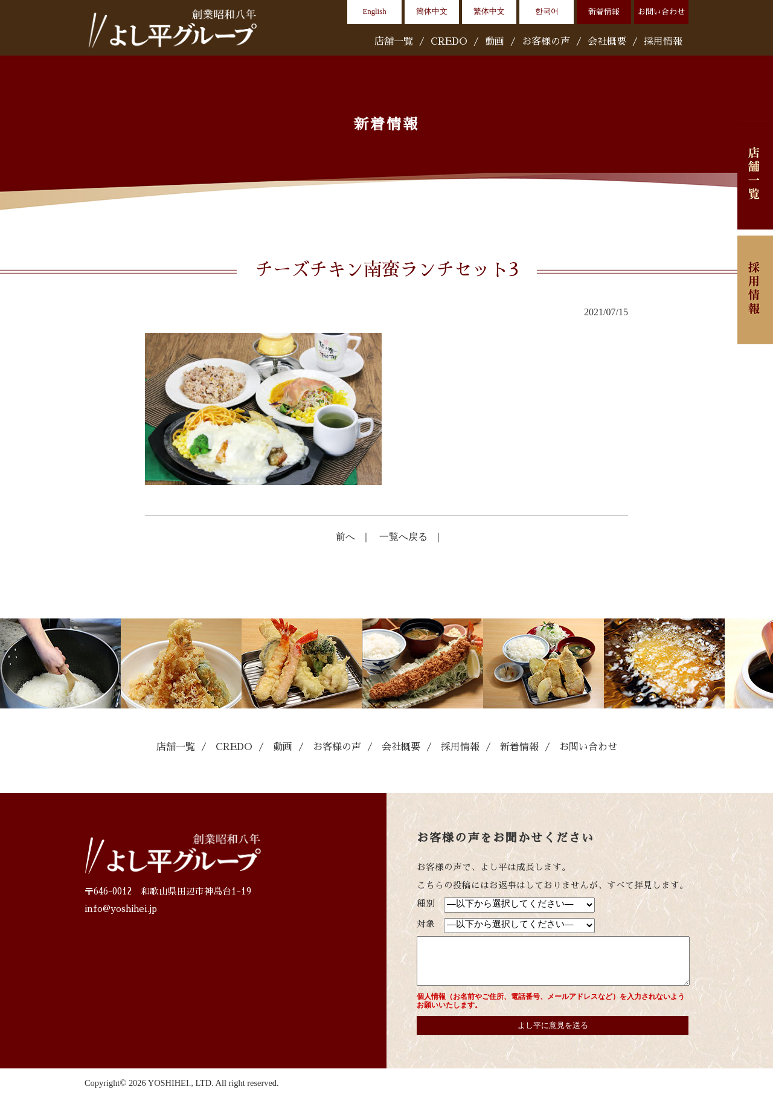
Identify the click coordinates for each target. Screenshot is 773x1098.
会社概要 (607, 42)
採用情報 (663, 42)
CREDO (449, 42)
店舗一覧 (393, 42)
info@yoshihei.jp (121, 909)
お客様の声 (546, 42)
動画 (494, 42)
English (374, 11)
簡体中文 (431, 11)
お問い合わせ (661, 12)
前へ (345, 536)
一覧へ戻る (403, 536)
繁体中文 (489, 11)
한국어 (547, 11)
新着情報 (604, 12)
